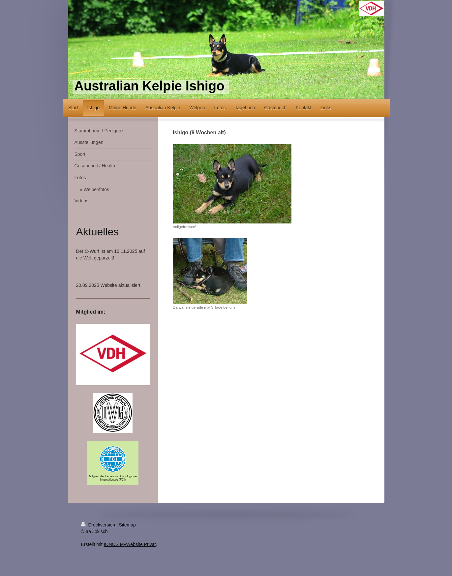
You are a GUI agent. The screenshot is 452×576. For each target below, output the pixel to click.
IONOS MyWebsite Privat (130, 544)
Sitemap (127, 524)
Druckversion (98, 524)
